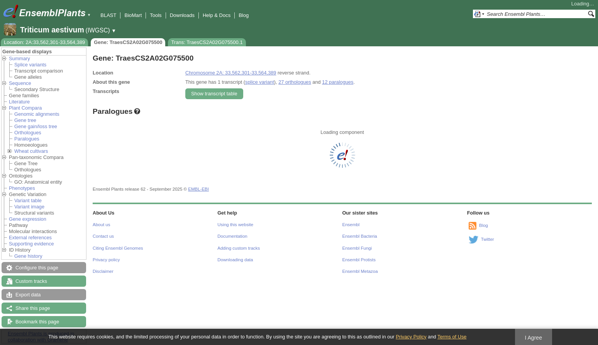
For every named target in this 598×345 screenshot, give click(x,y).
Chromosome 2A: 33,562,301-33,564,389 (230, 73)
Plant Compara (25, 108)
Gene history (28, 256)
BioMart (133, 15)
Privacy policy (106, 259)
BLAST (108, 15)
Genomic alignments (36, 114)
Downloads (182, 15)
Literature (19, 102)
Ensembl (351, 224)
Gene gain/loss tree (35, 126)
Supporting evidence (31, 244)
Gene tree (25, 120)
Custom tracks (31, 281)
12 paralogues (337, 82)
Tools (155, 15)
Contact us (103, 236)
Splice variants (30, 65)
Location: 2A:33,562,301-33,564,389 (44, 42)
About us (101, 224)
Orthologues (27, 132)
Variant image (29, 207)
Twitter (487, 239)
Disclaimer (103, 271)
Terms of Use (451, 337)
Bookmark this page (37, 322)
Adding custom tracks (238, 248)
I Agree (533, 338)
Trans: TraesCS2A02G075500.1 (206, 42)
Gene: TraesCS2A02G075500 (128, 42)
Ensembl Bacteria (359, 236)
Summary (19, 58)
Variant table (28, 200)
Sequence (20, 83)
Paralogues (26, 139)
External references (30, 237)
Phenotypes (22, 188)
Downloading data (235, 259)
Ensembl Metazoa (360, 271)
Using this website (235, 224)
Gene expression (27, 219)
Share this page (32, 308)
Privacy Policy (411, 337)
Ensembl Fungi (357, 248)
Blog (244, 15)
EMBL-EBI (198, 189)
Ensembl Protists (359, 259)
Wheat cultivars (31, 151)
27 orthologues (294, 82)
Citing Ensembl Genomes (118, 248)
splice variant (259, 82)
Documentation (232, 236)
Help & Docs (216, 15)
